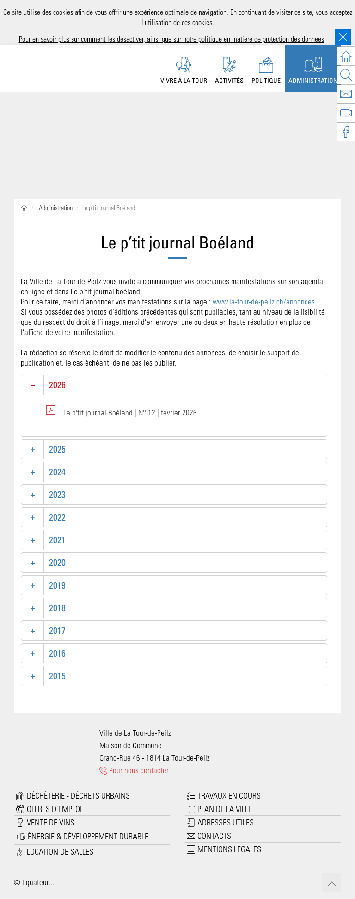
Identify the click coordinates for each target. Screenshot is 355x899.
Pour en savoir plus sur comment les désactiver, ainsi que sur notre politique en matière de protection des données (171, 38)
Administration (55, 207)
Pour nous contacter (134, 770)
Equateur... (38, 882)
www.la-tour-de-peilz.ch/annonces (264, 301)
